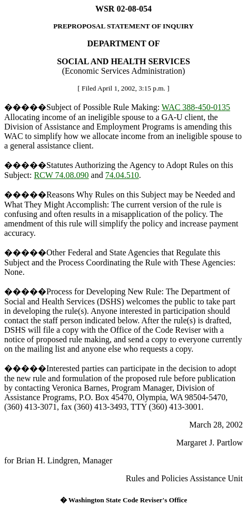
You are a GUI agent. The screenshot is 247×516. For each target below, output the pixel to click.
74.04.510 (122, 175)
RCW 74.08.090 (61, 175)
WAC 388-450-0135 (196, 107)
